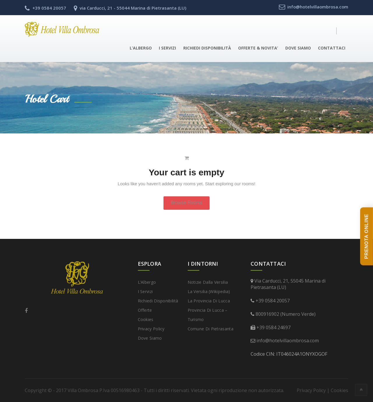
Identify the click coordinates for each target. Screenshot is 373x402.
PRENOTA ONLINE (366, 236)
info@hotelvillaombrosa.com (287, 340)
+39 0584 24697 (273, 327)
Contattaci (331, 48)
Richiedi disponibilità (207, 48)
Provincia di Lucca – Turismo (208, 314)
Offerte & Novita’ (258, 48)
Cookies (146, 319)
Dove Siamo (298, 48)
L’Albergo (141, 48)
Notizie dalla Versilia (208, 282)
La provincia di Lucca (209, 301)
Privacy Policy (151, 329)
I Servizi (167, 48)
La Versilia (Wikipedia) (209, 291)
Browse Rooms (186, 202)
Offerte (145, 310)
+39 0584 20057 (273, 300)
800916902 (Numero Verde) (286, 314)
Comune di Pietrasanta (210, 329)
